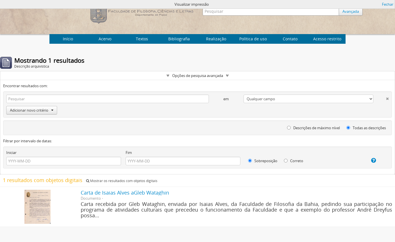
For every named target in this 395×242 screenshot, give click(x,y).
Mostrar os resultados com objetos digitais (121, 180)
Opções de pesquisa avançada (197, 75)
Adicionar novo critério (31, 110)
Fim (129, 152)
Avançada (350, 11)
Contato (290, 38)
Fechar (387, 4)
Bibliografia (179, 38)
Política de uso (253, 38)
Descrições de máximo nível (313, 127)
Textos (142, 38)
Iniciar (11, 152)
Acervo (105, 38)
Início (68, 38)
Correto (293, 160)
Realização (216, 38)
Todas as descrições (366, 127)
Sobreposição (262, 160)
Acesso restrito (327, 38)
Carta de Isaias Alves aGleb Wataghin (125, 192)
